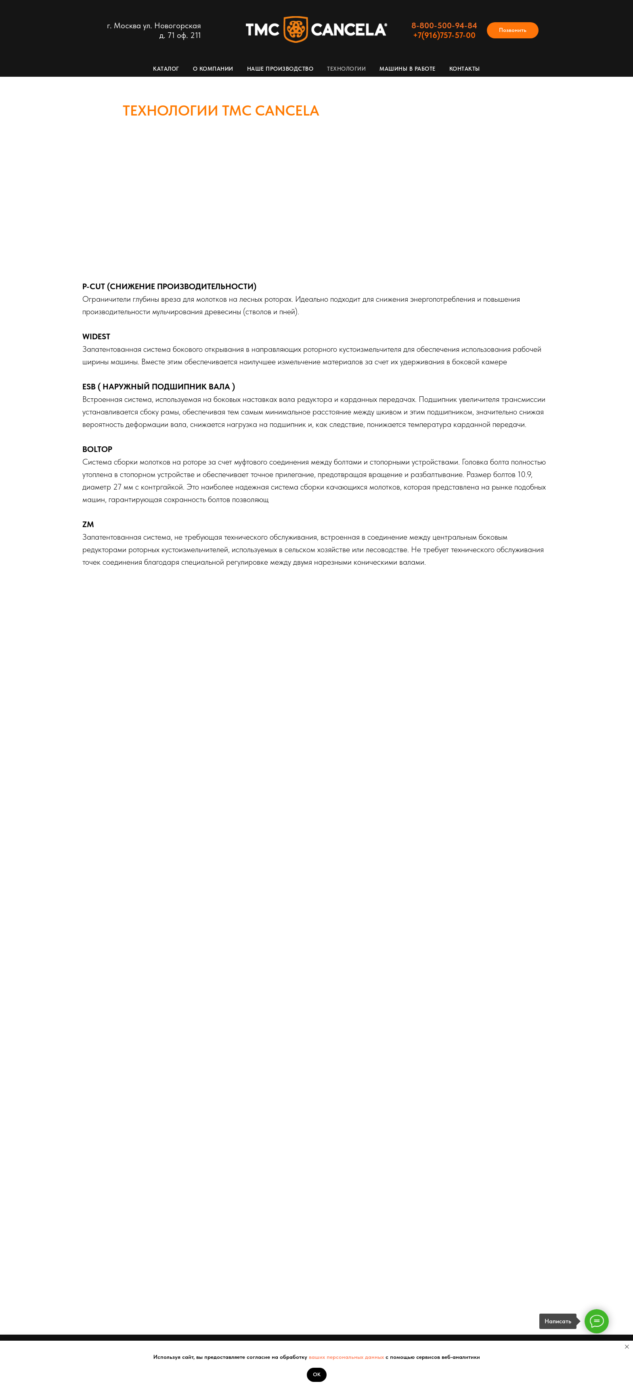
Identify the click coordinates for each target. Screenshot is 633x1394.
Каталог (166, 68)
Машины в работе (407, 68)
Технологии (346, 68)
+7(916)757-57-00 (444, 35)
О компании (213, 68)
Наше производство (280, 68)
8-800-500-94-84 (444, 25)
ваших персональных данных (347, 1357)
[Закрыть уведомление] (627, 1347)
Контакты (464, 68)
